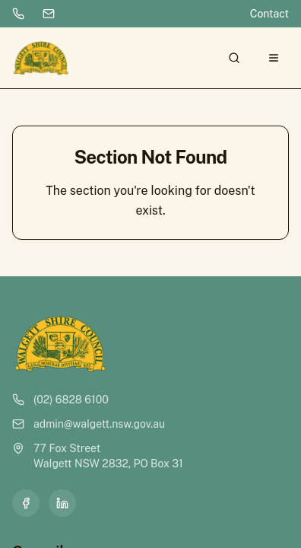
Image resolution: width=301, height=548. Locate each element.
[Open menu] (273, 58)
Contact (269, 14)
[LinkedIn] (62, 503)
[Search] (234, 58)
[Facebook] (26, 503)
